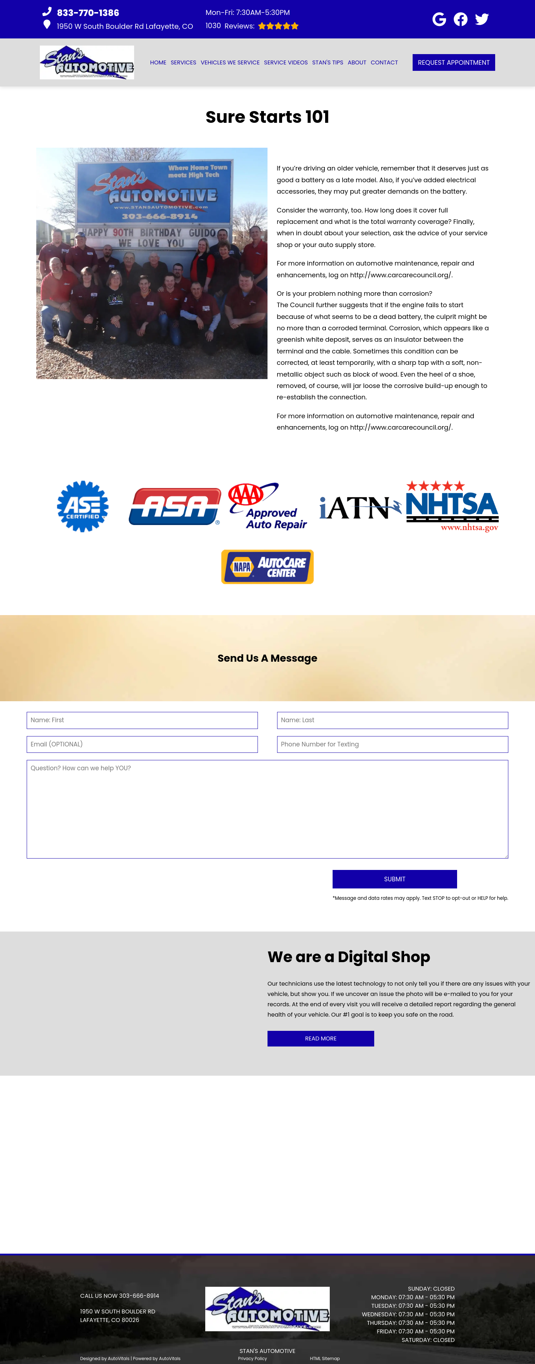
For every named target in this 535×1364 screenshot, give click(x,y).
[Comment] (267, 809)
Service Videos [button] (286, 62)
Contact (384, 62)
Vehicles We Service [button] (230, 62)
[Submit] (376, 875)
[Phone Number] (392, 744)
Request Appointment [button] (454, 62)
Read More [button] (321, 1029)
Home (158, 62)
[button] (439, 19)
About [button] (357, 62)
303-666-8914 (139, 1287)
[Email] (142, 744)
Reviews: (252, 25)
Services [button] (183, 62)
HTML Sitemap (325, 1350)
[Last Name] (392, 720)
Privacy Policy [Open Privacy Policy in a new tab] (252, 1350)
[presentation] (176, 880)
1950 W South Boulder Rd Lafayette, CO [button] (117, 25)
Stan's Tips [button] (328, 62)
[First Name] (142, 720)
